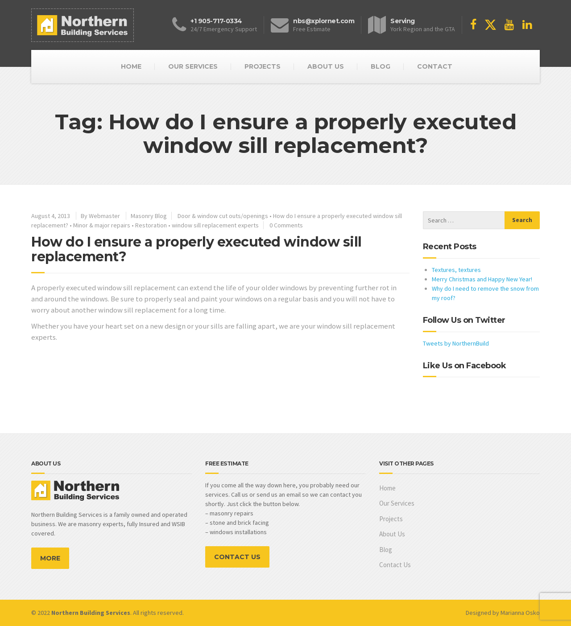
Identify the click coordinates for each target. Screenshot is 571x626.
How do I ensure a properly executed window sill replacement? (196, 249)
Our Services (396, 503)
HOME (131, 66)
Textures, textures (456, 270)
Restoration (151, 225)
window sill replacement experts (215, 225)
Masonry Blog (149, 216)
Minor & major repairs (101, 225)
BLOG (380, 66)
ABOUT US (325, 66)
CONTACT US (237, 557)
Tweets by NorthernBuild (456, 343)
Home (387, 488)
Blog (385, 549)
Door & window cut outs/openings (223, 216)
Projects (391, 519)
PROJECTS (262, 66)
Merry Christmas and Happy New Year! (482, 279)
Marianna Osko (520, 613)
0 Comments (286, 225)
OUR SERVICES (193, 66)
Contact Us (395, 564)
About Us (392, 534)
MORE (50, 558)
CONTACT (434, 66)
